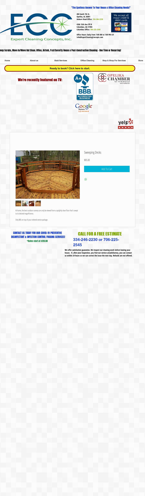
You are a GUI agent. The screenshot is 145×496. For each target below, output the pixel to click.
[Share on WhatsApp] (85, 179)
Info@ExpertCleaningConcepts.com (90, 37)
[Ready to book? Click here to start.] (69, 68)
